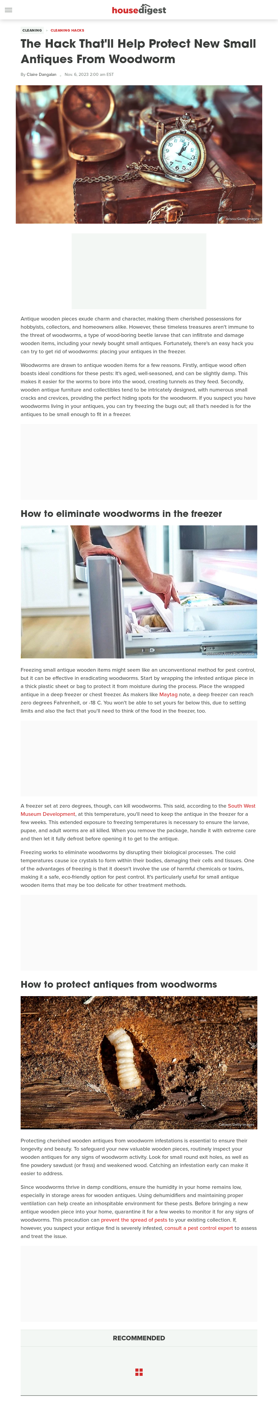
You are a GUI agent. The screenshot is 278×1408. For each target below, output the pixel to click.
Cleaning (32, 30)
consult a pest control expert (198, 1228)
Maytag (168, 694)
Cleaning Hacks (67, 30)
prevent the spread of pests (134, 1220)
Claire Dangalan (41, 74)
